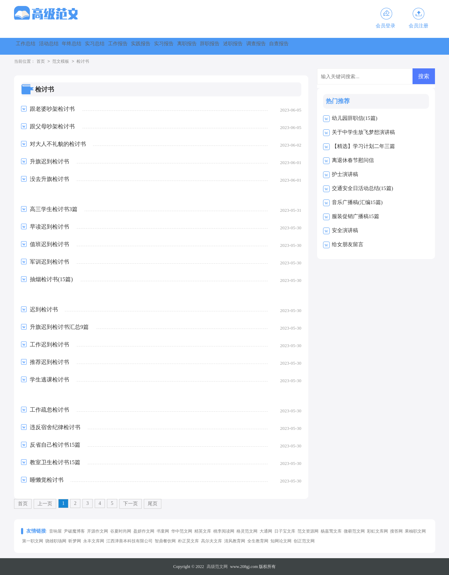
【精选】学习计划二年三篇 (363, 146)
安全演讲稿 (345, 230)
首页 (40, 61)
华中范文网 (181, 531)
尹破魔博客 (74, 531)
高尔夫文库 (211, 541)
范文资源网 (308, 531)
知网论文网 (280, 541)
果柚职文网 (415, 531)
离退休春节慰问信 (353, 160)
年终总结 (109, 46)
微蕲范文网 (354, 531)
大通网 (266, 531)
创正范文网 (304, 541)
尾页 (153, 503)
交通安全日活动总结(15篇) (362, 188)
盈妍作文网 (143, 531)
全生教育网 (257, 541)
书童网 (162, 531)
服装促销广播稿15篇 (355, 216)
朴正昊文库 (188, 541)
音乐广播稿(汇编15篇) (357, 202)
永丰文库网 (93, 541)
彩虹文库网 (377, 531)
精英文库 (202, 531)
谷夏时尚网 (120, 531)
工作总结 (33, 46)
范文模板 (60, 61)
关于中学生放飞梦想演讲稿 (363, 132)
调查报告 (412, 46)
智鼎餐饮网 (165, 541)
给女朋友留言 (347, 244)
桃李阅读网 (223, 531)
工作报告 (184, 46)
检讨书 (82, 61)
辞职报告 (336, 46)
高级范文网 (217, 566)
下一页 (130, 503)
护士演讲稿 (345, 174)
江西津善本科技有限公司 (129, 541)
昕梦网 (74, 541)
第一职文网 (32, 541)
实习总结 (146, 46)
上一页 (45, 503)
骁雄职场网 (55, 541)
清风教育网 (234, 541)
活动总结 (71, 46)
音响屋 (55, 531)
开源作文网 (97, 531)
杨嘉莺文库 (331, 531)
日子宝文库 (284, 531)
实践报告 (222, 46)
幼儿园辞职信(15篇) (354, 118)
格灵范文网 (246, 531)
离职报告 (298, 46)
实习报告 (260, 46)
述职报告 (374, 46)
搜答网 (396, 531)
